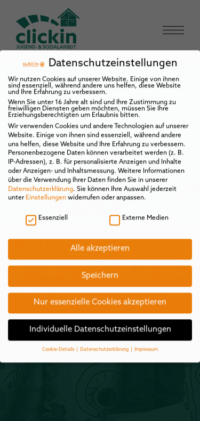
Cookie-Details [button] (58, 343)
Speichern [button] (100, 269)
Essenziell (47, 211)
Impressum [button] (146, 343)
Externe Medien (139, 211)
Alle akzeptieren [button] (100, 242)
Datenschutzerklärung (40, 183)
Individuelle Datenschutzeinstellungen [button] (100, 323)
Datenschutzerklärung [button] (105, 343)
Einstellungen (46, 192)
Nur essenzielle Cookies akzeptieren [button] (100, 296)
